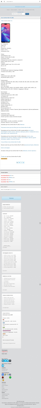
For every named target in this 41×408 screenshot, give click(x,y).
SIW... (5, 217)
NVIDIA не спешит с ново (8, 255)
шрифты (8, 139)
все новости (5, 270)
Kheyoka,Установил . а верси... (9, 304)
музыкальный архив (28, 144)
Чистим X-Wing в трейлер (8, 259)
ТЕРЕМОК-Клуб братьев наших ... (10, 278)
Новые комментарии (8, 295)
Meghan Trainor (6, 238)
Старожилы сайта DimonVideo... (9, 286)
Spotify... (5, 226)
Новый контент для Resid (8, 260)
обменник (22, 124)
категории (19, 12)
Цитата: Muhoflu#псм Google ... (9, 302)
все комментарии (6, 307)
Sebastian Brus (6, 241)
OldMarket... (6, 230)
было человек (13, 189)
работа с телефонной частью (31, 131)
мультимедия (4, 131)
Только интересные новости (8, 208)
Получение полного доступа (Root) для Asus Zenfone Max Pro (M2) (16, 127)
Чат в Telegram (4, 158)
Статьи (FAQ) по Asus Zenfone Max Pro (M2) (11, 142)
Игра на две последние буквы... (9, 283)
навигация (22, 131)
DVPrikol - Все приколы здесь (8, 206)
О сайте (3, 388)
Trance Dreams (6, 233)
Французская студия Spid (8, 257)
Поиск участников (5, 389)
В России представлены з (8, 267)
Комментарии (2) (6, 343)
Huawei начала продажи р (8, 265)
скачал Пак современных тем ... (9, 298)
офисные (18, 131)
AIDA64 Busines (7, 218)
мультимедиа (25, 137)
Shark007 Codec (7, 221)
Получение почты (5, 369)
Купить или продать (5, 147)
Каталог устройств (5, 385)
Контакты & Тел (6, 225)
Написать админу (5, 395)
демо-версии (4, 133)
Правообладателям (5, 398)
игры (8, 133)
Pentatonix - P (6, 237)
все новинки (5, 247)
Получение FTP (4, 370)
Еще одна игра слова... (8, 285)
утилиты (28, 136)
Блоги (3, 386)
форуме (9, 276)
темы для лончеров (15, 139)
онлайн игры (4, 156)
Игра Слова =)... (7, 282)
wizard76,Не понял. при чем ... (9, 300)
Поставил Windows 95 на (8, 263)
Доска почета (4, 391)
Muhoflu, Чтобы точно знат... (9, 297)
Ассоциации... (6, 281)
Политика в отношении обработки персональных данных (20, 407)
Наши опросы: (6, 313)
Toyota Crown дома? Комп (8, 256)
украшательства (13, 133)
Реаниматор (4, 383)
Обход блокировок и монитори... (10, 279)
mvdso (11, 20)
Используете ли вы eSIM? (20, 6)
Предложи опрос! (12, 343)
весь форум (5, 289)
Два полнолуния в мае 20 (8, 264)
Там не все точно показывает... (9, 301)
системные (31, 130)
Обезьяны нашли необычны (9, 261)
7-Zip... (5, 229)
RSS (22, 12)
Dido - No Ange (6, 215)
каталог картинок (31, 150)
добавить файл (7, 245)
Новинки (5, 213)
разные (13, 131)
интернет (9, 131)
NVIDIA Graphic (6, 222)
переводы (15, 137)
